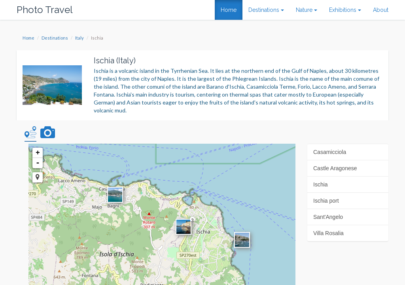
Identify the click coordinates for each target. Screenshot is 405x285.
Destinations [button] (266, 10)
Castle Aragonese (335, 168)
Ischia (320, 184)
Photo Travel (45, 9)
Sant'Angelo (328, 217)
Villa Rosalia (328, 233)
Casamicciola (329, 152)
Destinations (55, 37)
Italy (79, 37)
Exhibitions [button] (345, 10)
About (380, 10)
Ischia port (326, 201)
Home (229, 10)
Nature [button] (306, 10)
